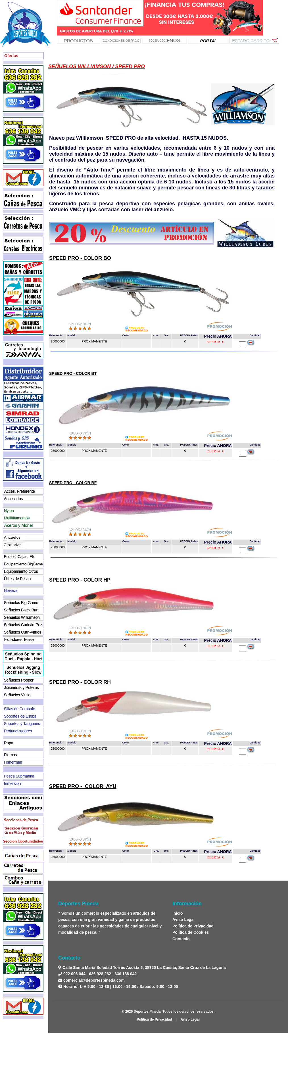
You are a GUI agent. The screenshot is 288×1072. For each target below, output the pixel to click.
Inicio (177, 913)
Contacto (181, 939)
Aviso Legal (183, 919)
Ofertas (11, 55)
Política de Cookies (190, 932)
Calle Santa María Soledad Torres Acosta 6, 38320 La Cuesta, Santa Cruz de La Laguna (143, 967)
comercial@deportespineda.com (94, 980)
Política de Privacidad (193, 926)
